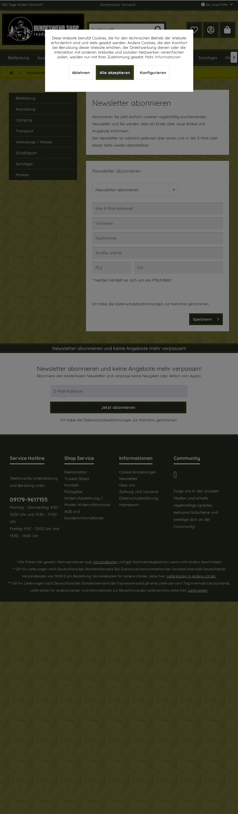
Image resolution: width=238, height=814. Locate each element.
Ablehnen (81, 72)
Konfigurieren (153, 72)
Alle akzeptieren (115, 72)
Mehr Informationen (163, 56)
